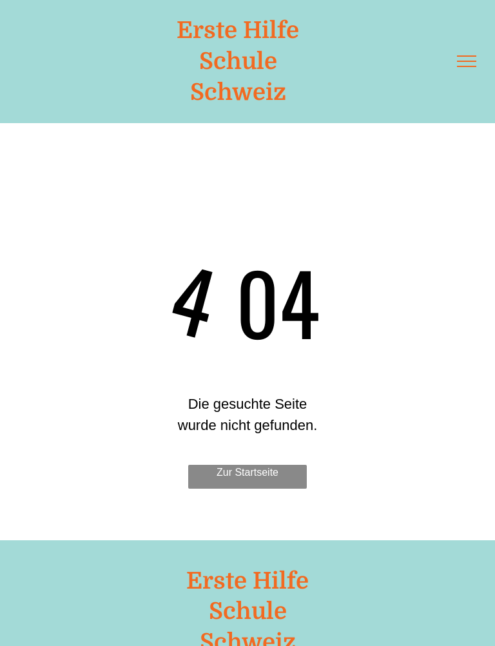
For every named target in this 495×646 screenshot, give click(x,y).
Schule (238, 61)
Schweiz (238, 92)
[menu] (466, 61)
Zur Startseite (247, 472)
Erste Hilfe (238, 30)
